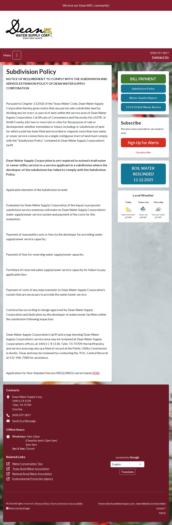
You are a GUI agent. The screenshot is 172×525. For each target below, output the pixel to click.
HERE (96, 373)
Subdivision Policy (143, 88)
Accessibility (76, 503)
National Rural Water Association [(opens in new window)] (32, 473)
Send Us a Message (24, 420)
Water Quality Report (143, 97)
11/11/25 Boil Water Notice (143, 107)
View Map (17, 409)
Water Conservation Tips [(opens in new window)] (27, 463)
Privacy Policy (42, 503)
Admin (162, 512)
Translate (127, 471)
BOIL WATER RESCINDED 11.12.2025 (143, 174)
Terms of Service (59, 503)
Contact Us (160, 57)
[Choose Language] (127, 464)
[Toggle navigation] (16, 55)
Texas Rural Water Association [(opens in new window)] (30, 468)
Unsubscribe (143, 152)
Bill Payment (143, 79)
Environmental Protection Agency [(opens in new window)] (32, 478)
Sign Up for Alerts (143, 142)
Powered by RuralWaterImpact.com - (132, 506)
